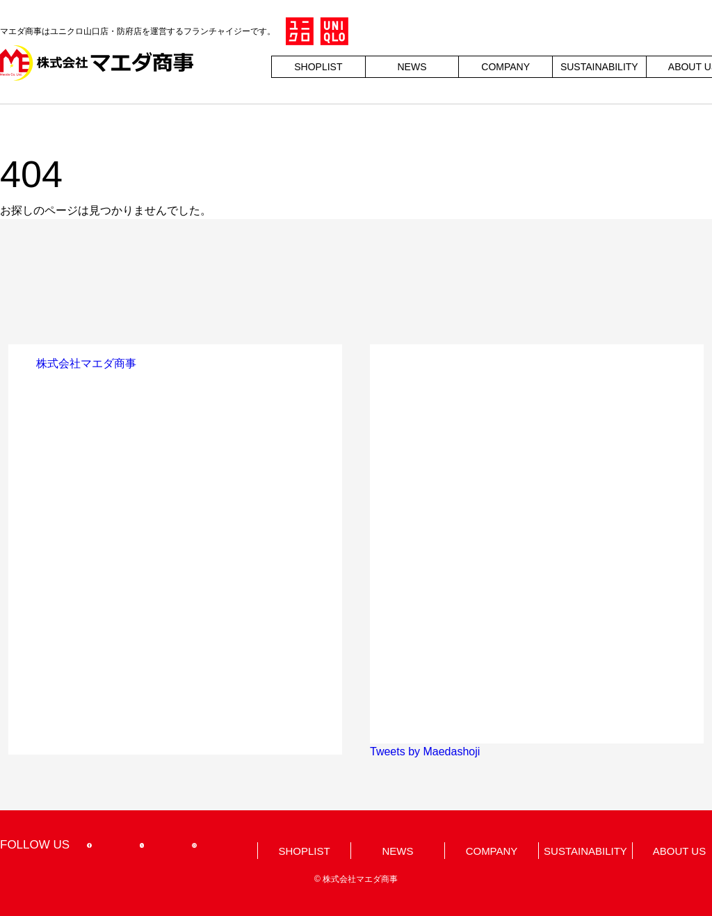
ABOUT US (679, 851)
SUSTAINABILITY (599, 66)
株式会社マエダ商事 (86, 363)
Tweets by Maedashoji (425, 751)
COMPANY (505, 66)
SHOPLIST (318, 66)
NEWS (411, 66)
